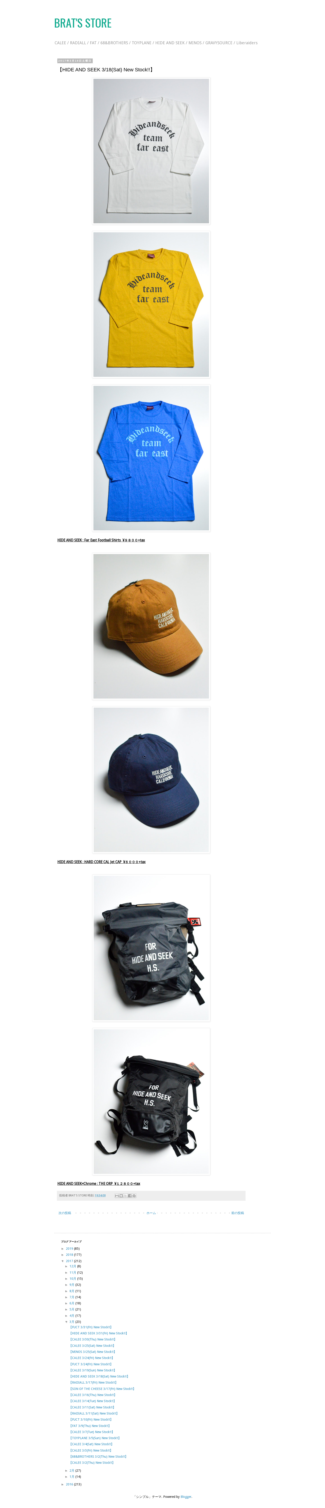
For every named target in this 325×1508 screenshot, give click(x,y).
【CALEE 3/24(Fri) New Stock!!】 (92, 1358)
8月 (72, 1291)
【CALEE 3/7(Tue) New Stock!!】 (92, 1432)
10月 (73, 1278)
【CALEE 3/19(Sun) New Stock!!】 (93, 1370)
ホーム (151, 1213)
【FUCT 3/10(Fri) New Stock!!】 (91, 1419)
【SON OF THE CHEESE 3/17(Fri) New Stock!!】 (102, 1389)
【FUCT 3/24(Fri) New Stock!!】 (91, 1364)
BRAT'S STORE (82, 22)
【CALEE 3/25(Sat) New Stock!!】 (92, 1345)
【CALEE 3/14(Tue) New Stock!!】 (92, 1401)
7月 (72, 1297)
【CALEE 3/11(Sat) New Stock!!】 (92, 1407)
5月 (72, 1309)
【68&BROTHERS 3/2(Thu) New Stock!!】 (98, 1456)
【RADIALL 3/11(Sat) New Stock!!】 (94, 1413)
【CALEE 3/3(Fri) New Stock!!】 (91, 1450)
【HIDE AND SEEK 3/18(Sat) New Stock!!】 (99, 1376)
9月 (72, 1285)
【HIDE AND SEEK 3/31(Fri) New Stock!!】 (99, 1333)
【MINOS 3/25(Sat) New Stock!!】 (93, 1352)
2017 (70, 1261)
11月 (73, 1272)
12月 (73, 1266)
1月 (72, 1476)
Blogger (186, 1497)
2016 (70, 1484)
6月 (72, 1303)
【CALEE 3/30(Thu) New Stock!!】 (93, 1339)
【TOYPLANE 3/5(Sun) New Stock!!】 (95, 1438)
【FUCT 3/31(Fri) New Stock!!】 (91, 1327)
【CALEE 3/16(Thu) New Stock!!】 (93, 1395)
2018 (70, 1254)
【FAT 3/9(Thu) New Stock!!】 (90, 1426)
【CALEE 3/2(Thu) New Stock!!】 (92, 1462)
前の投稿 (237, 1213)
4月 (72, 1315)
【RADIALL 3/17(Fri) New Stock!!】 (93, 1382)
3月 (72, 1322)
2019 (70, 1248)
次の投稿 (64, 1213)
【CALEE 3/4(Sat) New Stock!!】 (91, 1444)
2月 (72, 1470)
